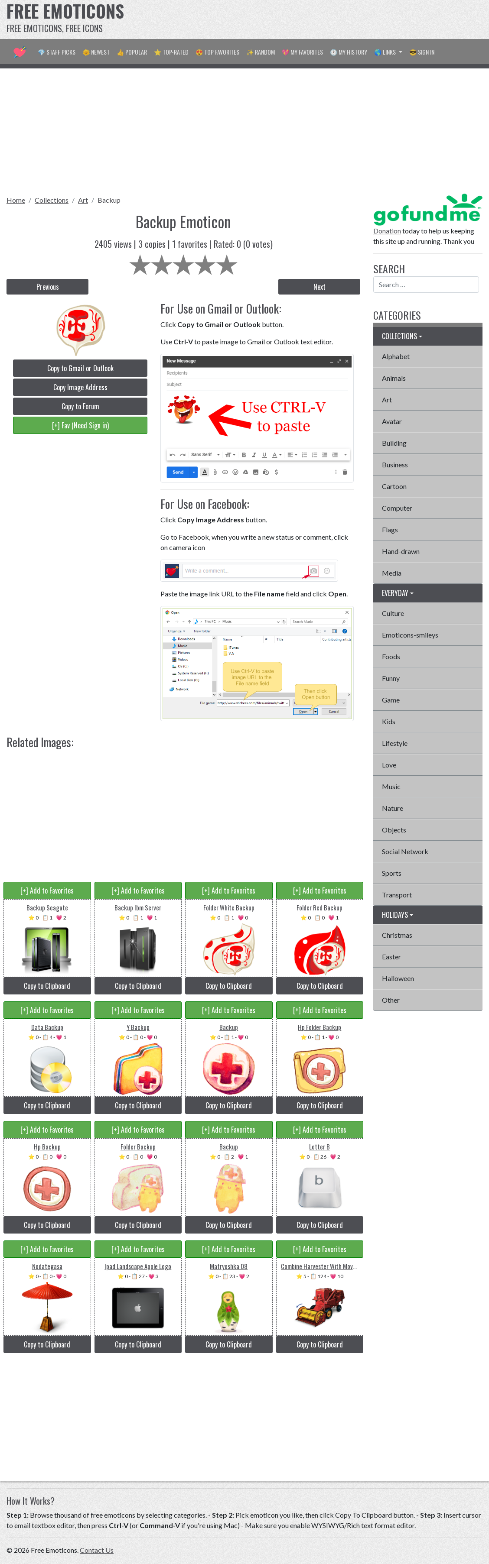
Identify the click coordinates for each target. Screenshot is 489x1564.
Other (391, 1000)
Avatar (392, 421)
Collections (51, 200)
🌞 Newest (96, 51)
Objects (394, 830)
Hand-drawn (401, 551)
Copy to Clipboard (47, 986)
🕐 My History (348, 51)
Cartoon (394, 486)
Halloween (398, 978)
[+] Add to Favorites (47, 890)
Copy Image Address (80, 387)
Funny (391, 678)
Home (16, 200)
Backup (109, 200)
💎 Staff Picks (56, 51)
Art (83, 200)
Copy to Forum (80, 406)
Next (319, 287)
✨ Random (260, 51)
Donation (387, 231)
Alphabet (396, 356)
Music (391, 786)
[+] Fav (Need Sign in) (80, 425)
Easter (391, 956)
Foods (391, 656)
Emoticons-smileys (410, 635)
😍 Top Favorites (217, 51)
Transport (397, 894)
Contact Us (97, 1550)
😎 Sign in (421, 51)
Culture (393, 613)
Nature (392, 808)
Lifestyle (395, 743)
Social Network (405, 851)
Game (391, 700)
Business (395, 464)
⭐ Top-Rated (171, 51)
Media (391, 573)
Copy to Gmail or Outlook (80, 368)
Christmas (397, 935)
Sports (391, 873)
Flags (390, 529)
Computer (397, 508)
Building (394, 443)
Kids (388, 721)
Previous (47, 287)
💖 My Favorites (302, 51)
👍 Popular (132, 51)
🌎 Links (385, 51)
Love (389, 765)
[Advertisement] (327, 19)
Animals (394, 378)
